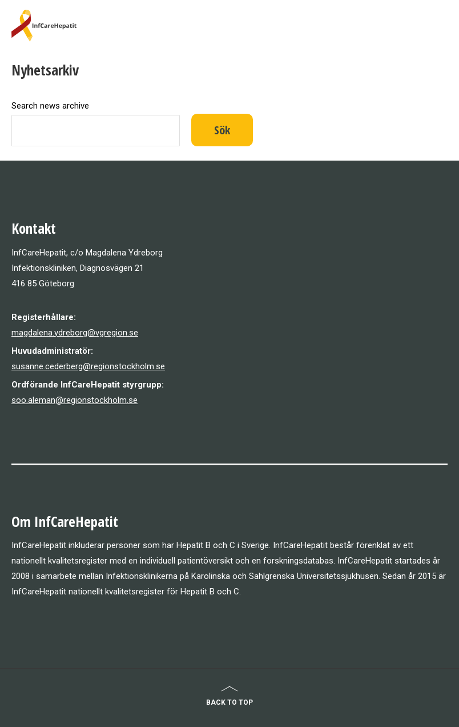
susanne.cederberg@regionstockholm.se (88, 366)
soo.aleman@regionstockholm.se (74, 400)
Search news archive (50, 106)
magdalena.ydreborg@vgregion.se (74, 332)
